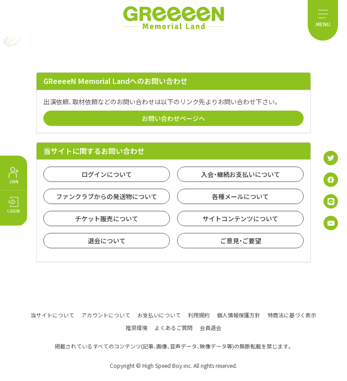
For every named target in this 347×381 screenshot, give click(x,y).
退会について (107, 240)
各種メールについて (240, 196)
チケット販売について (106, 218)
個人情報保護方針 (238, 314)
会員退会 (210, 327)
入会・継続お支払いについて (240, 174)
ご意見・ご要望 (240, 240)
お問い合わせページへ (173, 118)
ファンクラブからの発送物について (106, 196)
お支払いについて (159, 314)
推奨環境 (136, 327)
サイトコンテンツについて (240, 218)
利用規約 (199, 314)
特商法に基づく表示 (291, 314)
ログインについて (106, 174)
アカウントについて (105, 314)
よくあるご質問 (173, 327)
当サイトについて (52, 314)
